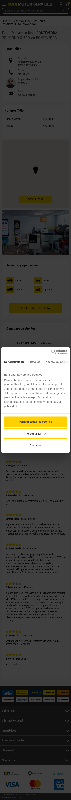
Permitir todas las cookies (35, 421)
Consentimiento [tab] (14, 361)
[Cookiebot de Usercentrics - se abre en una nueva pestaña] (51, 352)
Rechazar (36, 445)
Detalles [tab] (35, 361)
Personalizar (36, 433)
